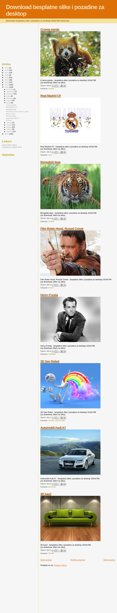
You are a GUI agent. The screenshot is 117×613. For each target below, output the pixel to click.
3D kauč (45, 494)
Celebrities (52, 354)
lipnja (9, 103)
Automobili (52, 487)
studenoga (11, 91)
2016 (7, 75)
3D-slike (51, 420)
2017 (7, 73)
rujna (9, 96)
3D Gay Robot (49, 361)
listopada (10, 94)
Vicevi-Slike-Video (9, 145)
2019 (7, 68)
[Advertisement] (65, 590)
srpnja (9, 100)
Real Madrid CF (50, 95)
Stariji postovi (109, 560)
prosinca (10, 89)
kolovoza (10, 98)
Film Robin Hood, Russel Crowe (61, 228)
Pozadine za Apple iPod (11, 147)
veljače (9, 129)
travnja (9, 125)
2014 (7, 80)
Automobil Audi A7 (53, 427)
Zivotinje (51, 88)
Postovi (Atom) (60, 565)
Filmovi (50, 288)
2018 (7, 70)
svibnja (9, 123)
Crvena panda (49, 29)
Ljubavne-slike (60, 420)
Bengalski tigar (50, 162)
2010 (7, 134)
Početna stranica (77, 560)
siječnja (10, 131)
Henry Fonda (49, 295)
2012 (7, 85)
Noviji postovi (46, 560)
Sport (50, 155)
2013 (7, 82)
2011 (7, 87)
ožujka (9, 127)
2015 (7, 77)
